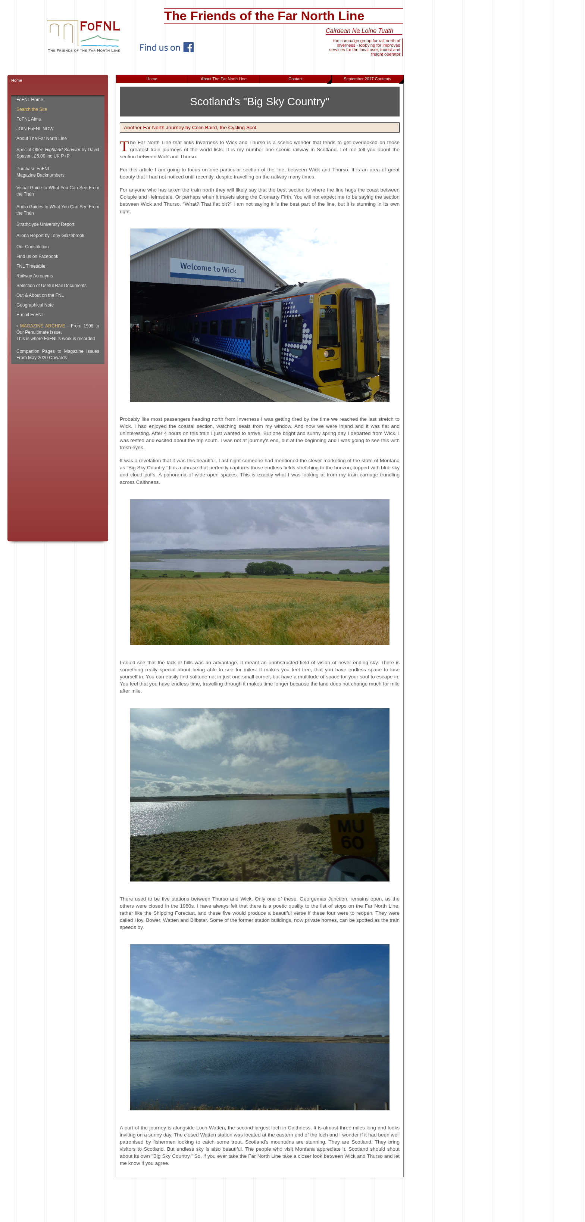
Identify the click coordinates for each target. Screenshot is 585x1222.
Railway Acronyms (34, 276)
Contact (309, 80)
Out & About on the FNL (40, 295)
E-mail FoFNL (30, 314)
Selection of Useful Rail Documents (51, 285)
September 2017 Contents (373, 80)
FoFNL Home (29, 99)
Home (151, 79)
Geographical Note (35, 305)
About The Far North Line (224, 79)
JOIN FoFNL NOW (35, 128)
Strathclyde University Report (45, 224)
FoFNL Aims (28, 119)
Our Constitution (32, 246)
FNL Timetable (31, 266)
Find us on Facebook (37, 256)
